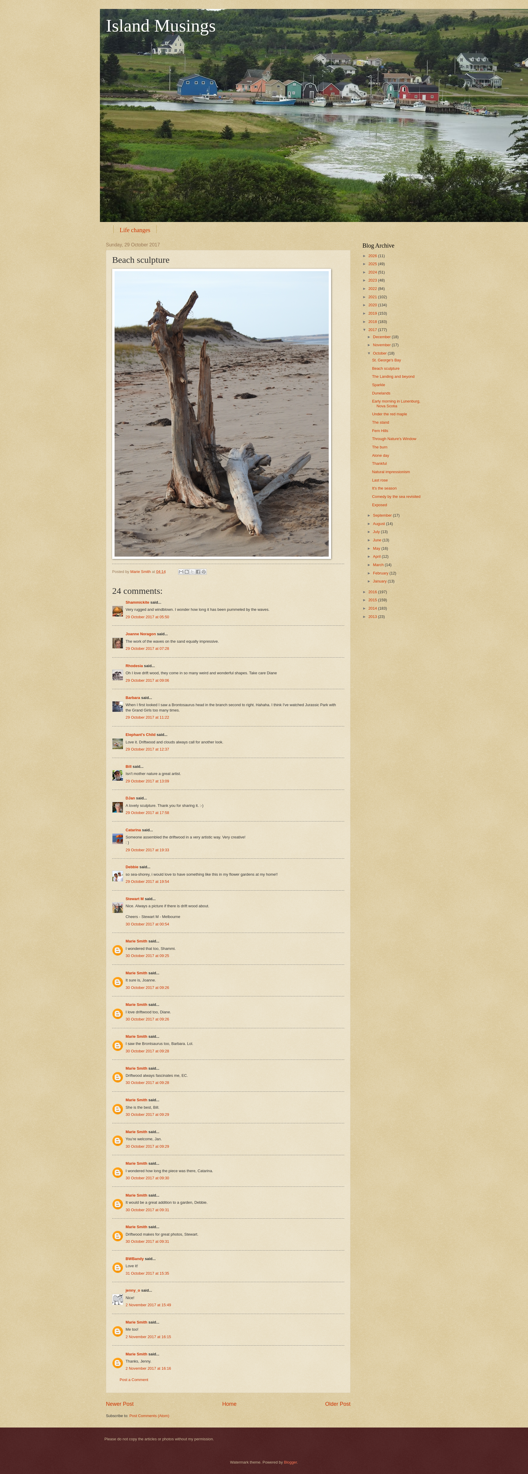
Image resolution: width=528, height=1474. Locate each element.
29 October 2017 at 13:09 (147, 781)
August (379, 523)
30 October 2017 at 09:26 (147, 987)
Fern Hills (380, 430)
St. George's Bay (386, 360)
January (380, 581)
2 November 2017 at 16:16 (148, 1368)
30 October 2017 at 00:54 (147, 924)
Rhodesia (134, 666)
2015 (373, 600)
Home (229, 1404)
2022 (373, 288)
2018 (373, 321)
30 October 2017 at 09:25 (147, 955)
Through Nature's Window (394, 439)
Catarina (133, 830)
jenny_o (133, 1290)
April (377, 556)
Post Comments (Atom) (149, 1416)
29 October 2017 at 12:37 (147, 749)
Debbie (132, 867)
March (379, 565)
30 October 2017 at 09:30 (147, 1178)
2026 (373, 256)
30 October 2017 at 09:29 (147, 1114)
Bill (129, 766)
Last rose (380, 480)
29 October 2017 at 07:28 (147, 648)
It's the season (384, 488)
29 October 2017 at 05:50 (147, 617)
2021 (373, 297)
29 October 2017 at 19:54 (147, 881)
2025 (373, 264)
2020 (373, 305)
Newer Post (120, 1404)
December (382, 337)
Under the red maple (389, 414)
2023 (373, 280)
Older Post (338, 1404)
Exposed (379, 505)
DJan (130, 798)
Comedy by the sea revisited (396, 496)
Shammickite (137, 602)
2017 (373, 329)
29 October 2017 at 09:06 (147, 680)
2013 (373, 616)
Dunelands (381, 393)
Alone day (380, 455)
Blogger (290, 1462)
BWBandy (135, 1258)
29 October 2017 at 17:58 (147, 812)
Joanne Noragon (141, 634)
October (380, 353)
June (377, 540)
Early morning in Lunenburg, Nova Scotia (396, 403)
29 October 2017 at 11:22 (147, 717)
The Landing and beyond (393, 376)
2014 (373, 608)
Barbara (133, 697)
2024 (373, 272)
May (377, 548)
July (377, 531)
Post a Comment (134, 1379)
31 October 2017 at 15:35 (147, 1273)
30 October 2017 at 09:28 (147, 1051)
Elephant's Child (140, 734)
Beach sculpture (385, 368)
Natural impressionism (391, 472)
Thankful (379, 463)
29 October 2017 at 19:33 (147, 850)
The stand (380, 422)
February (381, 573)
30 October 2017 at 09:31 (147, 1210)
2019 (373, 313)
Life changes (135, 230)
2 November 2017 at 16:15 (148, 1337)
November (382, 345)
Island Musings (161, 25)
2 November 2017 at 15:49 (148, 1305)
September (383, 515)
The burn (379, 447)
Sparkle (378, 385)
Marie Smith (136, 941)
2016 (373, 592)
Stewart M (135, 899)
